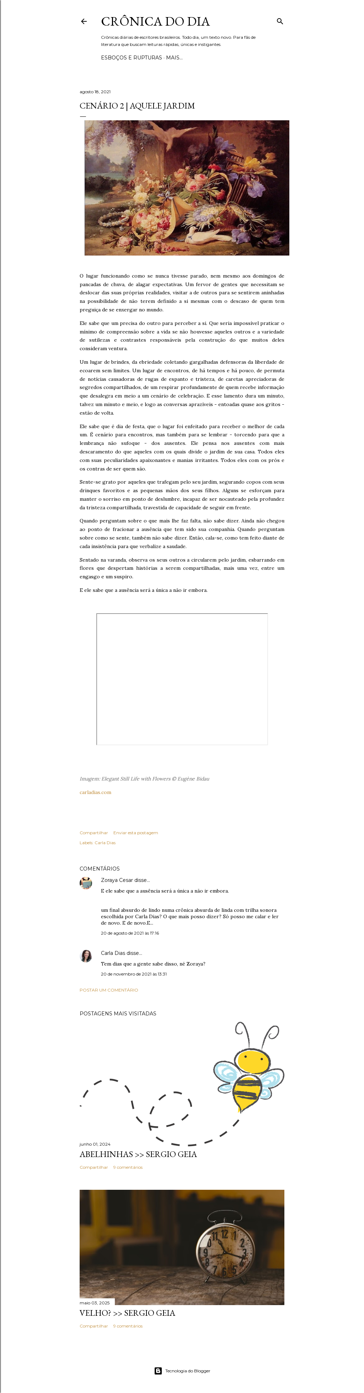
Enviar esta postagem (135, 832)
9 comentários (128, 1167)
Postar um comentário (109, 990)
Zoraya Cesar (117, 880)
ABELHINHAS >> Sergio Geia (138, 1154)
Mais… (174, 57)
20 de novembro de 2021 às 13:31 (134, 974)
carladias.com (95, 792)
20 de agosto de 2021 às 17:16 (130, 933)
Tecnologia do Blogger (182, 1371)
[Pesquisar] (280, 20)
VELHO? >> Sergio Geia (127, 1312)
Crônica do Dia (155, 21)
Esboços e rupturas (131, 57)
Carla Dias (105, 842)
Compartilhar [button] (94, 832)
